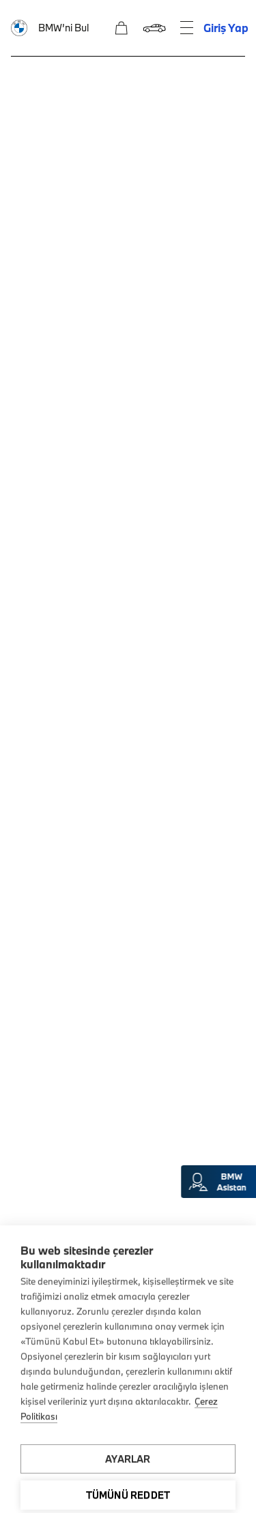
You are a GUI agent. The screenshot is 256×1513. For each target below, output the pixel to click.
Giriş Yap (225, 27)
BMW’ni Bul (63, 27)
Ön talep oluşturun (128, 311)
